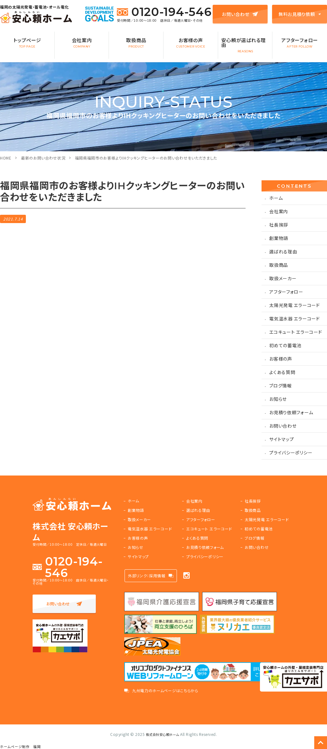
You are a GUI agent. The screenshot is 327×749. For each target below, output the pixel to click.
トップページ (27, 42)
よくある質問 (282, 372)
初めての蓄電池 (285, 345)
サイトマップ (281, 439)
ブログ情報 (280, 385)
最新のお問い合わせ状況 (43, 158)
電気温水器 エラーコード (294, 318)
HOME (5, 158)
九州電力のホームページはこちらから (165, 691)
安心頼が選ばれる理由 (245, 45)
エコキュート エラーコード (295, 332)
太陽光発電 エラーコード (294, 305)
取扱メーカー (282, 278)
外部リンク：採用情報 (146, 575)
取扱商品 (136, 42)
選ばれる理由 (283, 251)
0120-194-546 (164, 12)
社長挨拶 (278, 224)
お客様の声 (191, 42)
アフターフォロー (300, 42)
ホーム (276, 198)
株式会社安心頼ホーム (162, 734)
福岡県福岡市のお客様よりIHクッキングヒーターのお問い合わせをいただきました (146, 158)
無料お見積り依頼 (299, 14)
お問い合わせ (240, 14)
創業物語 (278, 238)
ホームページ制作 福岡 (20, 746)
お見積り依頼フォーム (291, 412)
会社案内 (82, 42)
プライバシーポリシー (290, 452)
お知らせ (278, 399)
